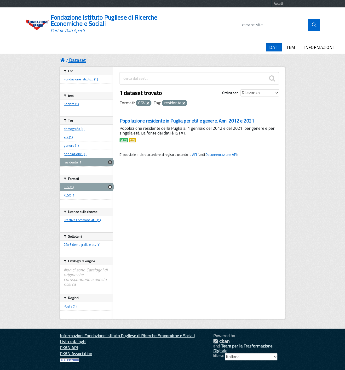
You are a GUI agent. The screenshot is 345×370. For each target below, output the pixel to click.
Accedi (278, 3)
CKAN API (69, 347)
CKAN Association (76, 353)
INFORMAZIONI (319, 47)
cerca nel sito (252, 24)
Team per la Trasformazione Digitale (242, 348)
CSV (132, 140)
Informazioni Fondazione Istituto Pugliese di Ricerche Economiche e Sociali (127, 335)
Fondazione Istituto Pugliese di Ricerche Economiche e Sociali (104, 23)
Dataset (77, 60)
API (194, 154)
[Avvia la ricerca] (314, 25)
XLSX (124, 140)
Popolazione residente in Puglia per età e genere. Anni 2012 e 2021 (187, 120)
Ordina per (230, 92)
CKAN (221, 341)
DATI (274, 47)
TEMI (291, 47)
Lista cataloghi (73, 341)
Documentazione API (221, 154)
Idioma (218, 355)
